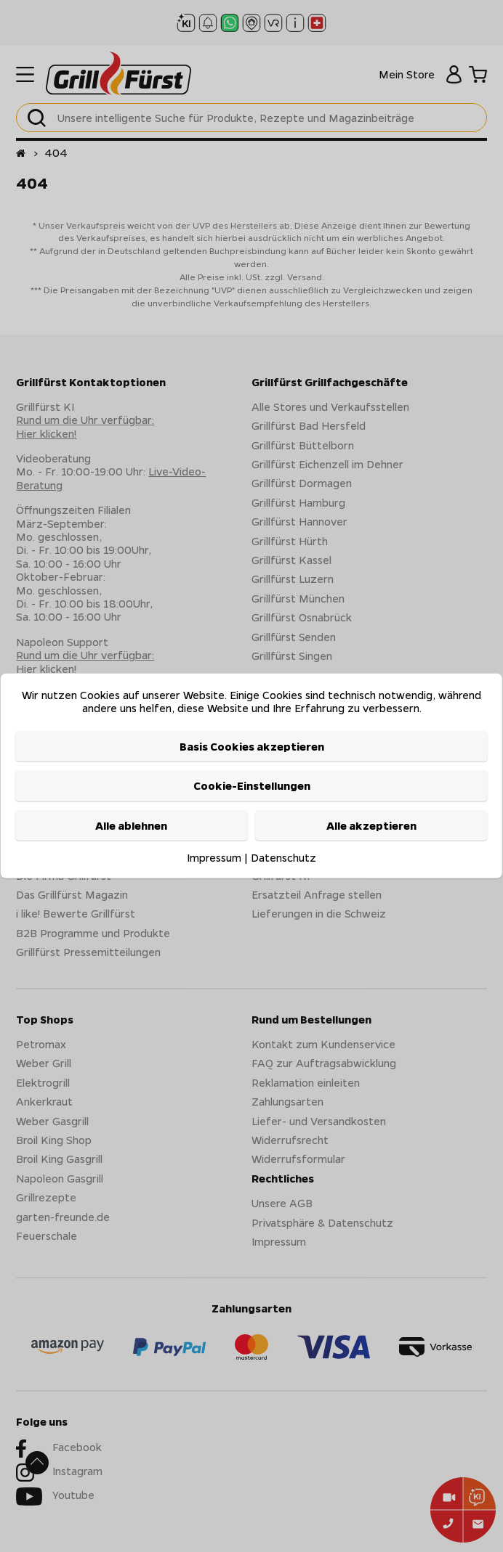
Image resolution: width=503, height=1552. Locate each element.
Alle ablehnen (131, 824)
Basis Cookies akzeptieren (252, 746)
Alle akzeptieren (371, 824)
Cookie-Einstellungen (251, 785)
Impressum (214, 857)
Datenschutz (283, 857)
